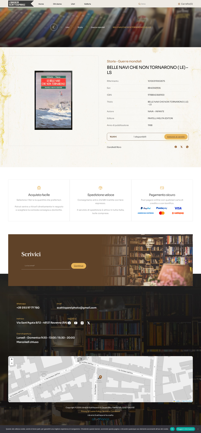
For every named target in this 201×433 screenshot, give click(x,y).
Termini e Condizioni (111, 411)
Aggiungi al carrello (176, 137)
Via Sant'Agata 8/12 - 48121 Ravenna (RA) (42, 322)
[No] (198, 429)
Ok (172, 429)
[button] (100, 377)
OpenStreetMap (187, 401)
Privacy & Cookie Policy (91, 411)
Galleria (87, 4)
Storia (80, 27)
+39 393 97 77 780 (28, 307)
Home (41, 4)
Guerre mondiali (98, 27)
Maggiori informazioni (185, 429)
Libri (73, 4)
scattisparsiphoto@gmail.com (76, 307)
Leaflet (176, 401)
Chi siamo (57, 4)
